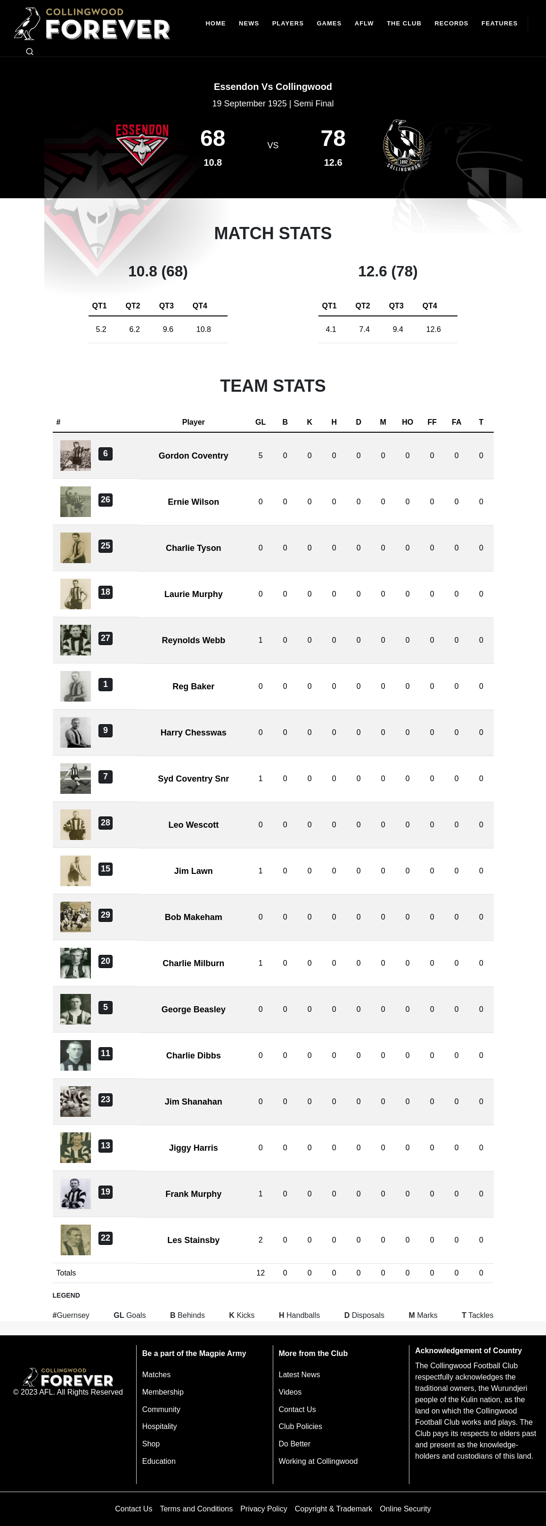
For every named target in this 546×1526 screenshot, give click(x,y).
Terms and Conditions (196, 1509)
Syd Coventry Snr (193, 778)
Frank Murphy (193, 1194)
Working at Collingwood (318, 1461)
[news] (249, 24)
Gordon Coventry (193, 455)
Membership (163, 1392)
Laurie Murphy (193, 594)
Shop (151, 1444)
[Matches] (329, 24)
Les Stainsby (193, 1240)
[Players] (288, 24)
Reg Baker (193, 686)
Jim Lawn (193, 871)
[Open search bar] (29, 52)
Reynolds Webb (193, 640)
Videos (290, 1392)
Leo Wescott (193, 825)
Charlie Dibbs (193, 1055)
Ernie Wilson (193, 502)
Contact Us (297, 1409)
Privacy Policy (263, 1509)
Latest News (299, 1375)
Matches (156, 1375)
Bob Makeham (193, 917)
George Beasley (194, 1009)
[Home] (216, 24)
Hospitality (159, 1426)
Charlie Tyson (193, 548)
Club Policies (300, 1426)
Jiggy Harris (193, 1148)
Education (159, 1461)
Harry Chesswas (194, 732)
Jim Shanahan (193, 1101)
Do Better (295, 1444)
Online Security (405, 1509)
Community (161, 1409)
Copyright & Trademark (334, 1509)
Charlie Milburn (193, 963)
